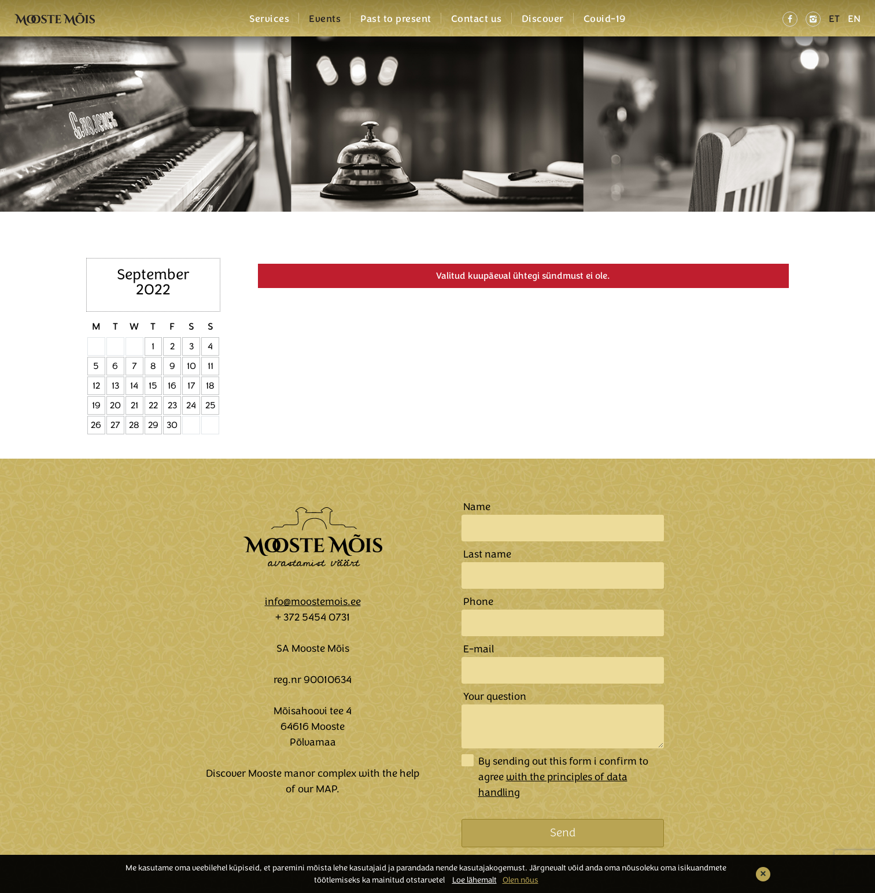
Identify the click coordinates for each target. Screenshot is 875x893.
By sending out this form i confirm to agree (563, 776)
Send (562, 832)
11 (210, 366)
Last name (487, 554)
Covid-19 (605, 19)
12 (96, 385)
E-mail (478, 649)
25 (210, 405)
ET (834, 18)
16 (172, 385)
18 (210, 385)
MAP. (327, 789)
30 (172, 425)
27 (115, 425)
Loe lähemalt (474, 879)
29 (153, 425)
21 (134, 405)
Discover (543, 19)
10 (191, 366)
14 (134, 385)
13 (115, 385)
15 (153, 385)
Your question (494, 696)
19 (96, 405)
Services (269, 19)
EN (854, 18)
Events (325, 19)
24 (191, 405)
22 (153, 405)
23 (172, 405)
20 (115, 405)
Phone (478, 601)
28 (134, 425)
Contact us (476, 19)
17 (191, 385)
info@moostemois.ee (313, 601)
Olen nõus (520, 879)
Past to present (395, 19)
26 (96, 425)
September (153, 274)
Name (476, 507)
